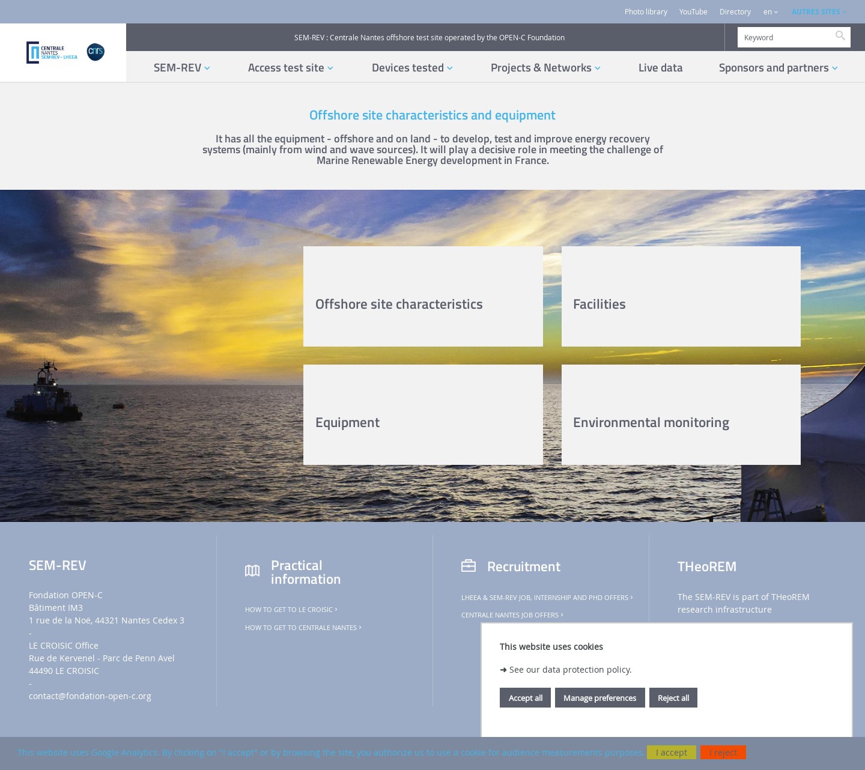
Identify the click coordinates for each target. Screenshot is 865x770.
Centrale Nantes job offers (513, 615)
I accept (671, 752)
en (767, 11)
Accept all (525, 698)
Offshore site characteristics (399, 303)
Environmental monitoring (651, 421)
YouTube (693, 11)
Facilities (599, 303)
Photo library (646, 11)
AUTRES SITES (816, 12)
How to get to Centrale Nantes (304, 627)
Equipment (347, 421)
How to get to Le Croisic (292, 609)
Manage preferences (599, 698)
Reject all (673, 698)
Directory (735, 11)
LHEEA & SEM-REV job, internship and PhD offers (548, 597)
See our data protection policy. (570, 669)
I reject (723, 752)
